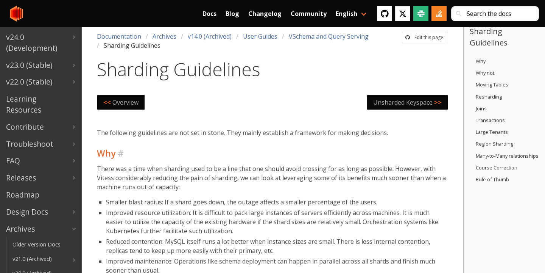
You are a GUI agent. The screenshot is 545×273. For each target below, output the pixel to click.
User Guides (260, 36)
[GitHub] (384, 13)
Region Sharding (494, 143)
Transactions (490, 120)
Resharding (489, 96)
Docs (209, 13)
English (346, 13)
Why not (485, 72)
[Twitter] (402, 13)
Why (481, 61)
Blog (232, 13)
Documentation (119, 36)
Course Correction (496, 167)
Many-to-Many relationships (507, 155)
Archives (164, 36)
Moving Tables (492, 84)
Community (309, 13)
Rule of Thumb (492, 179)
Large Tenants (492, 132)
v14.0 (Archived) (210, 36)
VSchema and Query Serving (329, 36)
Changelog (265, 13)
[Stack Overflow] (439, 13)
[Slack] (420, 13)
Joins (481, 108)
